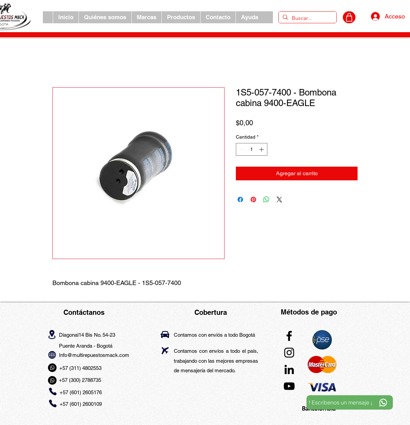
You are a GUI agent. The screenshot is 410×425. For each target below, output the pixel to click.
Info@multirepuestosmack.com (94, 355)
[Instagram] (289, 352)
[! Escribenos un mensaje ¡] (349, 402)
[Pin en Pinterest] (253, 199)
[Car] (164, 334)
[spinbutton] (251, 149)
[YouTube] (289, 386)
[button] (146, 17)
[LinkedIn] (289, 369)
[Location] (52, 334)
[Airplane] (165, 350)
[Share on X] (279, 199)
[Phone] (52, 391)
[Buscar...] (307, 18)
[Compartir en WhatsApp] (266, 199)
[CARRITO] (349, 17)
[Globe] (52, 354)
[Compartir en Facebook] (240, 199)
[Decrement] (241, 149)
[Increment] (262, 149)
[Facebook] (289, 336)
